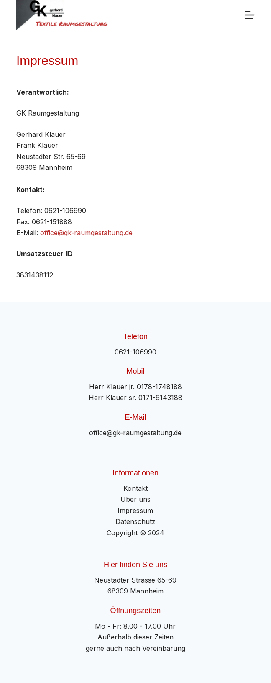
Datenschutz (135, 521)
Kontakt (135, 488)
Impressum (135, 510)
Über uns (135, 499)
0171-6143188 (160, 397)
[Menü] (250, 15)
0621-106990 (135, 352)
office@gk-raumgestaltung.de (86, 233)
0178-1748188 (159, 387)
